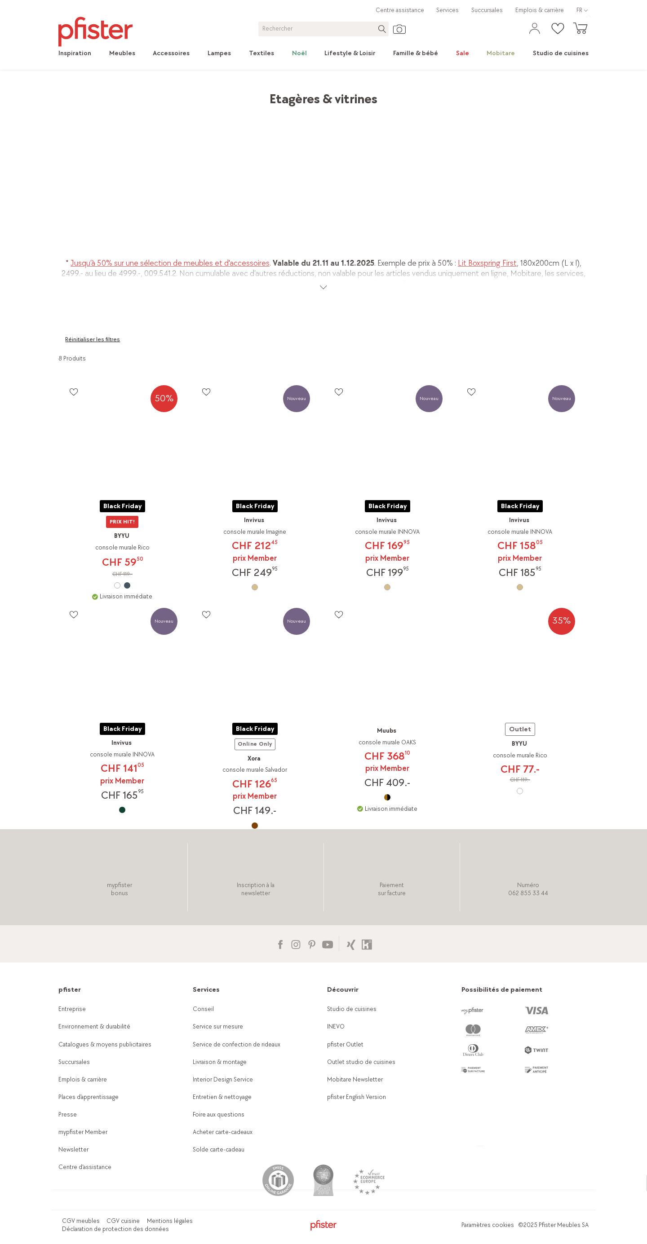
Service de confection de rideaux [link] (236, 1044)
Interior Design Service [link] (223, 1079)
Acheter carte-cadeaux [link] (223, 1132)
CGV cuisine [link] (123, 1221)
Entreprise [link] (72, 1009)
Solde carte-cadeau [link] (218, 1149)
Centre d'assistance (84, 1167)
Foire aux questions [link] (218, 1114)
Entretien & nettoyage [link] (222, 1097)
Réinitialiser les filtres (92, 339)
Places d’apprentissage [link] (88, 1097)
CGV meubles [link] (81, 1221)
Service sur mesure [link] (218, 1026)
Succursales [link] (487, 10)
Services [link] (447, 10)
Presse (67, 1114)
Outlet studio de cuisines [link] (361, 1062)
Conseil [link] (203, 1009)
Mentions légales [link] (170, 1221)
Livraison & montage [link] (220, 1062)
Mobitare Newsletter (355, 1079)
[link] (79, 53)
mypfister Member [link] (82, 1132)
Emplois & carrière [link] (539, 10)
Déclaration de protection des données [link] (115, 1229)
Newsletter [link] (73, 1149)
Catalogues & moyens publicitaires (104, 1044)
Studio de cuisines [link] (352, 1009)
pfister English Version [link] (356, 1097)
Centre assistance (400, 10)
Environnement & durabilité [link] (94, 1026)
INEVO (336, 1026)
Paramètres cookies (487, 1225)
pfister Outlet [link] (345, 1044)
